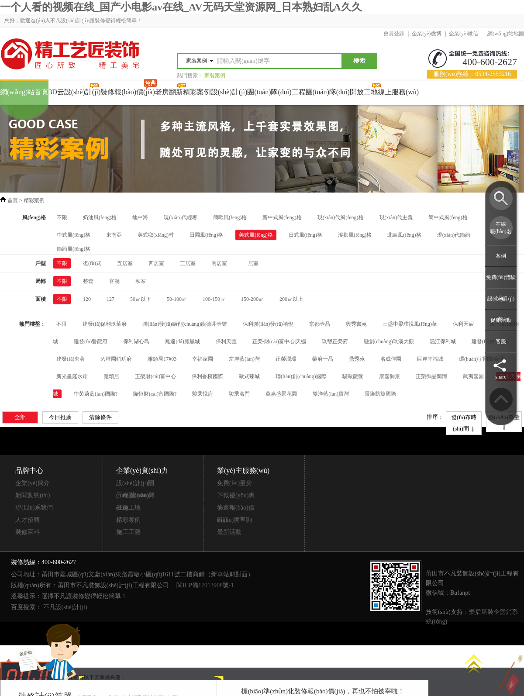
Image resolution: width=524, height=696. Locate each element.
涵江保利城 (443, 341)
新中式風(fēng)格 (281, 217)
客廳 (114, 281)
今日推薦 (60, 417)
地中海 (140, 217)
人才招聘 (27, 520)
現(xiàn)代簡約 (454, 235)
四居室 (156, 263)
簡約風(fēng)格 (73, 249)
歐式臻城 (249, 376)
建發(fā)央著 (70, 359)
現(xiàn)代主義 (396, 217)
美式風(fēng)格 (255, 235)
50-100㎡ (177, 299)
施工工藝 (128, 532)
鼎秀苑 (357, 359)
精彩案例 (34, 200)
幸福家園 (202, 359)
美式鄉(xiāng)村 (156, 235)
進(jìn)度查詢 (234, 520)
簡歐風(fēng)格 (230, 217)
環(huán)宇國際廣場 (481, 359)
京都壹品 (319, 324)
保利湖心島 (136, 341)
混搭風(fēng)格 (355, 235)
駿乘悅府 (202, 394)
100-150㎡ (214, 299)
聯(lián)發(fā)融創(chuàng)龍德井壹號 (184, 324)
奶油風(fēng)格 (100, 217)
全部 (20, 417)
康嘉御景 (389, 376)
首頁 (12, 200)
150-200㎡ (252, 299)
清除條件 (100, 417)
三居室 (188, 263)
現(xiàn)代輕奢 (180, 217)
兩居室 (219, 263)
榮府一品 (322, 359)
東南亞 (114, 235)
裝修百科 (27, 532)
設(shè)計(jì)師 (501, 309)
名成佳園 (390, 359)
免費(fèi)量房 (234, 483)
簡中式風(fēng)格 (447, 217)
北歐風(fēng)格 (404, 235)
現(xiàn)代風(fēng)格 (340, 217)
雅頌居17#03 (162, 359)
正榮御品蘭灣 (431, 376)
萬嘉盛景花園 (281, 394)
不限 (62, 217)
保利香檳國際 (207, 376)
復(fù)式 (92, 263)
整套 (88, 281)
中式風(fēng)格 (73, 235)
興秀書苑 (356, 324)
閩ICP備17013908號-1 (205, 585)
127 (110, 299)
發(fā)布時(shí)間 (463, 424)
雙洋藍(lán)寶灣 (331, 394)
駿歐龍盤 (352, 376)
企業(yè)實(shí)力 (142, 470)
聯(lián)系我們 (34, 507)
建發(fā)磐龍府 (90, 341)
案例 (501, 256)
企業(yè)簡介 (32, 483)
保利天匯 (226, 341)
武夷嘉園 (473, 376)
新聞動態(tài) (32, 495)
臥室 (140, 281)
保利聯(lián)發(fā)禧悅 (268, 324)
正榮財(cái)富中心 (155, 376)
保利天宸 (463, 324)
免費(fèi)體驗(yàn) (501, 287)
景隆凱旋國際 (380, 394)
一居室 (251, 263)
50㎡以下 (140, 299)
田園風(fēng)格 (206, 235)
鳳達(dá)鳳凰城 (182, 341)
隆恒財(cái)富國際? (154, 394)
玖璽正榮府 (335, 341)
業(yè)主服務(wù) (243, 470)
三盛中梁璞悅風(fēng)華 (410, 324)
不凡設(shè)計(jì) (65, 607)
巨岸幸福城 (430, 359)
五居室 (125, 263)
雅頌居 (111, 376)
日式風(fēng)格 (305, 235)
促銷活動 (500, 320)
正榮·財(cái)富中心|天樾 (279, 341)
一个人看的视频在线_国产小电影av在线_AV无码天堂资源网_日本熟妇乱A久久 (181, 7)
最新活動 (229, 532)
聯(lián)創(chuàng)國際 (301, 376)
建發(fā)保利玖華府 (105, 324)
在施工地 (128, 507)
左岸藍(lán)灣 (244, 359)
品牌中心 (29, 470)
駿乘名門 (239, 394)
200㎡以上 (291, 299)
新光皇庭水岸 (72, 376)
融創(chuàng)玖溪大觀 (389, 341)
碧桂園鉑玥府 (116, 359)
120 (87, 299)
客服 (501, 341)
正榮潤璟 (286, 359)
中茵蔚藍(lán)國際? (95, 394)
